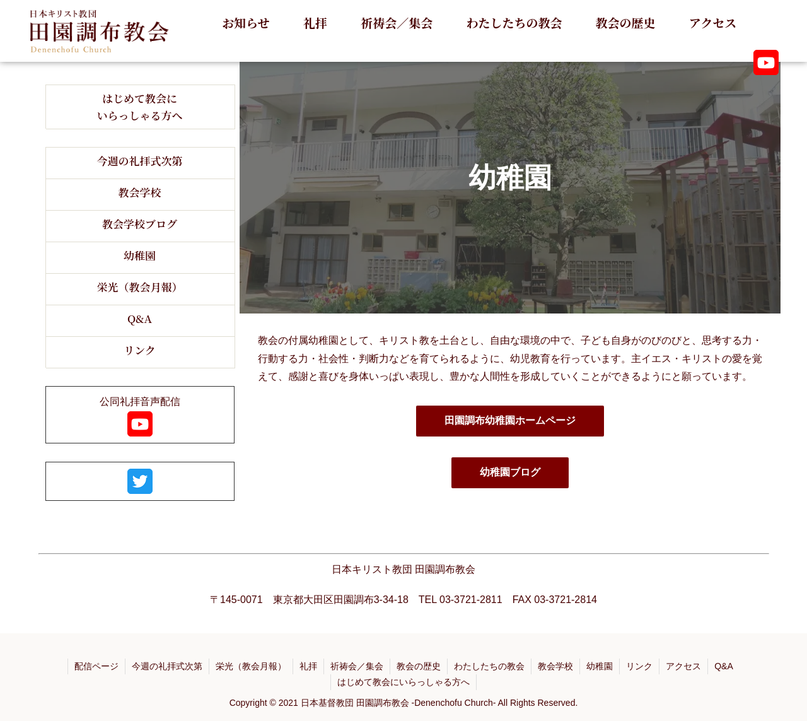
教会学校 (555, 666)
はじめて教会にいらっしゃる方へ (403, 682)
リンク (639, 666)
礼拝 (308, 666)
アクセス (683, 666)
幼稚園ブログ (510, 472)
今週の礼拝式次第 (167, 666)
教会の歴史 (419, 666)
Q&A (723, 666)
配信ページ (96, 666)
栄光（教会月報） (251, 666)
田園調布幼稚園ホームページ (510, 420)
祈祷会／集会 (356, 666)
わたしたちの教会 (489, 666)
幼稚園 (599, 666)
